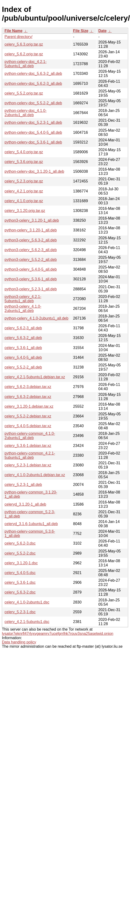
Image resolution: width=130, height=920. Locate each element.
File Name (14, 31)
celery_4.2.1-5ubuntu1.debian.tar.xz (35, 377)
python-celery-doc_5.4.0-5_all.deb (33, 132)
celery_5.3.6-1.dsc (20, 582)
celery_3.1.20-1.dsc (21, 563)
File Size (80, 31)
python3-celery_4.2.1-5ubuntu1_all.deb (23, 299)
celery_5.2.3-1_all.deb (23, 485)
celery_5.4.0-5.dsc (20, 573)
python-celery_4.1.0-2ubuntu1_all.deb (36, 318)
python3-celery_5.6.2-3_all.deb (31, 250)
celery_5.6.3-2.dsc (20, 592)
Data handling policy (19, 642)
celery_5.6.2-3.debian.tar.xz (28, 387)
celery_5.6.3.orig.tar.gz (24, 44)
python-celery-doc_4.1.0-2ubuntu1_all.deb (26, 113)
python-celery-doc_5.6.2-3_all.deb (33, 83)
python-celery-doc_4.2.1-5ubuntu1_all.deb (26, 64)
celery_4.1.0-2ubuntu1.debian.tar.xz (35, 475)
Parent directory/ (18, 37)
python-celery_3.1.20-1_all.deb (31, 230)
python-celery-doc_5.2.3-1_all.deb (33, 122)
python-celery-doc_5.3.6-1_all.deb (33, 142)
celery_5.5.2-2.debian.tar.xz (28, 416)
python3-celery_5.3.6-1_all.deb (31, 279)
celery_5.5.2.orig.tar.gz (24, 93)
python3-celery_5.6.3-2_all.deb (31, 240)
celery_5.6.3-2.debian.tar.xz (28, 397)
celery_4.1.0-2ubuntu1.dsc (27, 602)
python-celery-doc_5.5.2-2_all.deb (33, 103)
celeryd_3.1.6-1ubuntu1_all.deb (31, 524)
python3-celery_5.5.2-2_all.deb (31, 260)
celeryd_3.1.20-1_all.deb (25, 504)
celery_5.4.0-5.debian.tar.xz (28, 426)
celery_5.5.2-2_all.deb (23, 367)
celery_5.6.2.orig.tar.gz (24, 54)
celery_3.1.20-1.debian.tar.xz (29, 406)
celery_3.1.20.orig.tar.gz (25, 211)
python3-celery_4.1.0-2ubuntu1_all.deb (23, 308)
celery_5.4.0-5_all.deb (23, 357)
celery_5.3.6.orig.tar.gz (24, 162)
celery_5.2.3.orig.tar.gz (24, 181)
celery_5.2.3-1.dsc (20, 612)
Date (102, 31)
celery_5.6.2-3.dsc (20, 543)
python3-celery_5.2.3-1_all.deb (31, 289)
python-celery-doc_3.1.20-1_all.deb (34, 171)
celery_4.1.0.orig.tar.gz (24, 201)
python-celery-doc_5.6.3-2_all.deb (33, 74)
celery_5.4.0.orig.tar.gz (24, 152)
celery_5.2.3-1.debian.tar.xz (28, 465)
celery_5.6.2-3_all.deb (23, 328)
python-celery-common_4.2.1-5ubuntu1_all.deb (30, 455)
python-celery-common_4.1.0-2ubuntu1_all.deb (30, 435)
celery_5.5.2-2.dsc (20, 553)
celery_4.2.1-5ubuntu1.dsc (27, 622)
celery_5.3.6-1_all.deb (23, 348)
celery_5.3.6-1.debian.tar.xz (28, 446)
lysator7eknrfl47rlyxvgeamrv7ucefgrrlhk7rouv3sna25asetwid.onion (57, 634)
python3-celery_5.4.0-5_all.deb (31, 269)
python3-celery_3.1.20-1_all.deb (32, 220)
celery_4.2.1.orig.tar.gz (24, 191)
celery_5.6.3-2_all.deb (23, 338)
